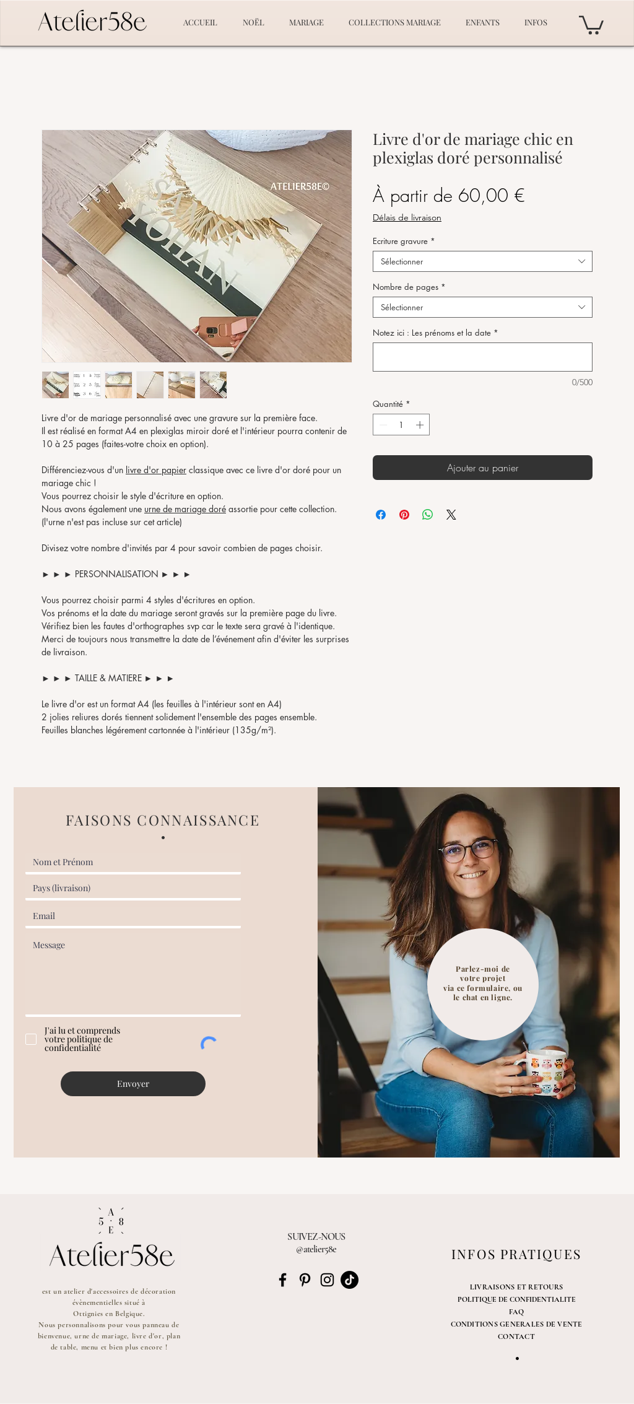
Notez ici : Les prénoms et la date (435, 333)
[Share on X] (451, 514)
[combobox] (483, 261)
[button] (591, 24)
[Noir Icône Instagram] (327, 1280)
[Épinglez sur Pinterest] (404, 514)
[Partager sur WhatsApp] (427, 514)
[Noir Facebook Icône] (283, 1280)
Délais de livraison (407, 217)
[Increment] (421, 424)
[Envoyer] (133, 1083)
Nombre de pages (409, 287)
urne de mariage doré (185, 509)
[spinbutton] (401, 424)
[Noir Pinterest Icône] (305, 1280)
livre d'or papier (156, 470)
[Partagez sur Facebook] (380, 514)
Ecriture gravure (404, 241)
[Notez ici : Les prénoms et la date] (482, 357)
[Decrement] (382, 424)
